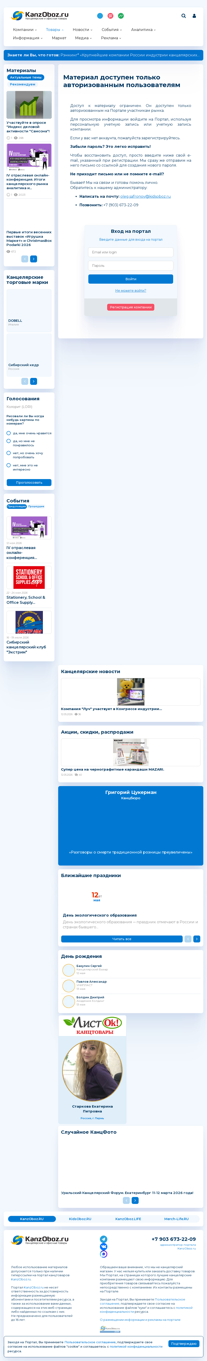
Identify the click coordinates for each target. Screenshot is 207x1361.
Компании (23, 29)
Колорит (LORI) (19, 407)
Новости (81, 29)
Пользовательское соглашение (90, 1342)
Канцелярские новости (90, 671)
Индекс (121, 16)
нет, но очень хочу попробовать (28, 455)
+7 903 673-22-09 (174, 1239)
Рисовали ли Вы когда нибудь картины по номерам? (25, 419)
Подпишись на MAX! (100, 16)
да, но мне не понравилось (24, 443)
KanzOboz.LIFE (128, 1219)
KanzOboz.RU (32, 1219)
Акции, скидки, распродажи (97, 732)
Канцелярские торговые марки (27, 279)
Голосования (23, 398)
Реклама (109, 38)
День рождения (81, 956)
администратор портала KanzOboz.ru (178, 1246)
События (110, 29)
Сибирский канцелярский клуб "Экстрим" (26, 647)
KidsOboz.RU (80, 1219)
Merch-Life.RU (176, 1219)
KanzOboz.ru (21, 1279)
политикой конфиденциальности (136, 1346)
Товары (53, 29)
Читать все (121, 939)
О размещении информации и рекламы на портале (140, 1320)
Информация (26, 38)
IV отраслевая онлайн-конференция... (21, 553)
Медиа (82, 38)
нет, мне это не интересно (25, 467)
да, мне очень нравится (32, 433)
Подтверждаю (184, 1344)
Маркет (59, 38)
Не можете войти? (130, 291)
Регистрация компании (131, 307)
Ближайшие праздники (91, 875)
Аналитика (142, 29)
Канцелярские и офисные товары (46, 18)
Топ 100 (110, 16)
